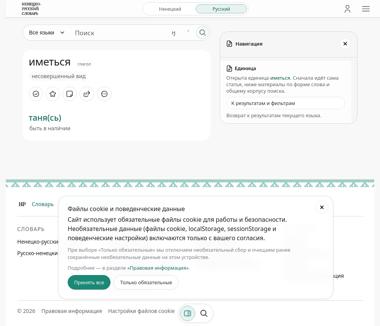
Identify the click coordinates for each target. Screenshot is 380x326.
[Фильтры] (187, 313)
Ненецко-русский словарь (50, 241)
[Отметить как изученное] (36, 94)
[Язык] (46, 32)
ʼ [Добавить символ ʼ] (188, 32)
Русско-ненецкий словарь (50, 253)
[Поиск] (202, 32)
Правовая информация (71, 311)
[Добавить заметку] (69, 94)
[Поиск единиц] (118, 32)
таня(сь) (45, 117)
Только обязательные (146, 282)
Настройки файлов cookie (141, 311)
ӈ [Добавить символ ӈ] (173, 32)
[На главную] (31, 9)
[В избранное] (53, 94)
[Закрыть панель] (345, 43)
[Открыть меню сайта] (366, 8)
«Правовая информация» (157, 267)
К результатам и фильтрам (263, 103)
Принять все (89, 282)
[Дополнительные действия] (104, 94)
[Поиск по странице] (204, 313)
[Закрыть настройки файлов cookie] (321, 207)
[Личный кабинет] (347, 8)
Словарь (43, 204)
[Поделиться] (87, 94)
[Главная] (22, 204)
